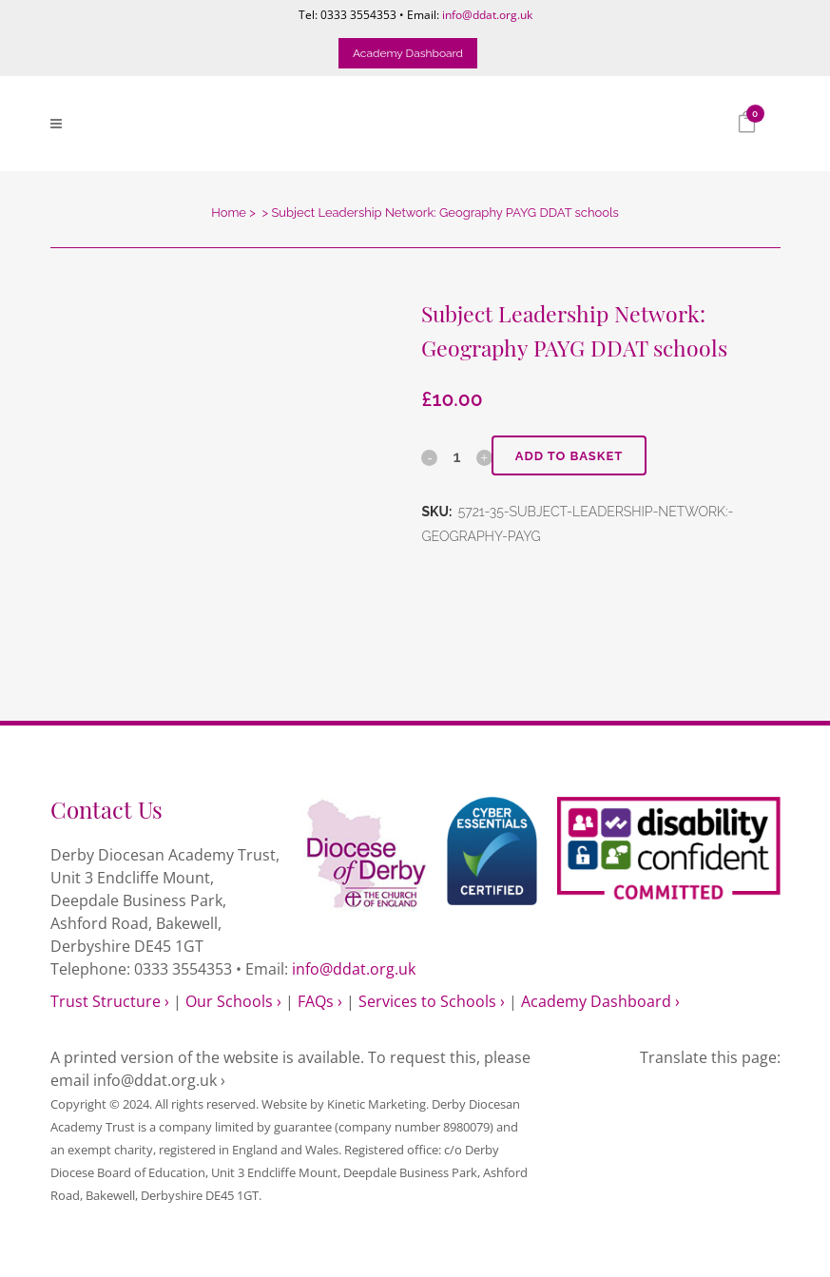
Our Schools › (233, 1001)
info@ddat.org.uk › (159, 1080)
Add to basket (569, 456)
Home (228, 212)
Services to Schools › (431, 1001)
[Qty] (457, 456)
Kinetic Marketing (376, 1104)
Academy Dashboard (408, 53)
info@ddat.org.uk (487, 15)
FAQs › (320, 1001)
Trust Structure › (109, 1001)
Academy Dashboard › (600, 1001)
